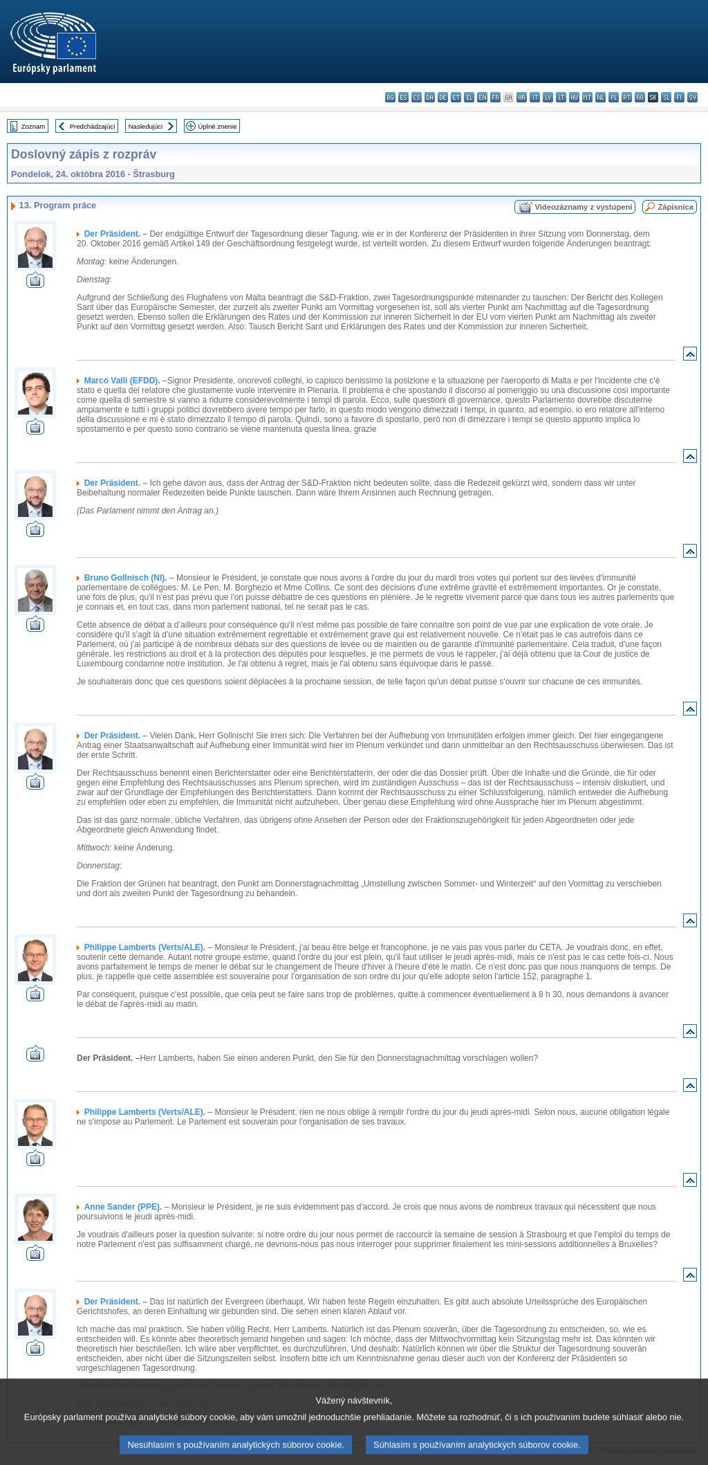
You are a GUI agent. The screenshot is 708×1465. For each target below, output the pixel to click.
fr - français (495, 97)
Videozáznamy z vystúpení (583, 207)
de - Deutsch (443, 97)
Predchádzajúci (92, 126)
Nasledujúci (146, 126)
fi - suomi (679, 97)
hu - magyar (574, 97)
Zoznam (33, 126)
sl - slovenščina (666, 97)
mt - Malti (587, 97)
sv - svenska (692, 97)
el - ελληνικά (469, 97)
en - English (482, 97)
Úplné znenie (217, 126)
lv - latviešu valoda (548, 97)
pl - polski (613, 97)
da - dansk (430, 97)
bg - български (390, 97)
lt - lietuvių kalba (561, 97)
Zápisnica (675, 207)
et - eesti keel (456, 97)
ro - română (640, 97)
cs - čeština (416, 97)
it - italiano (535, 97)
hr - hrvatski (521, 97)
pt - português (627, 97)
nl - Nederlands (600, 97)
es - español (403, 97)
